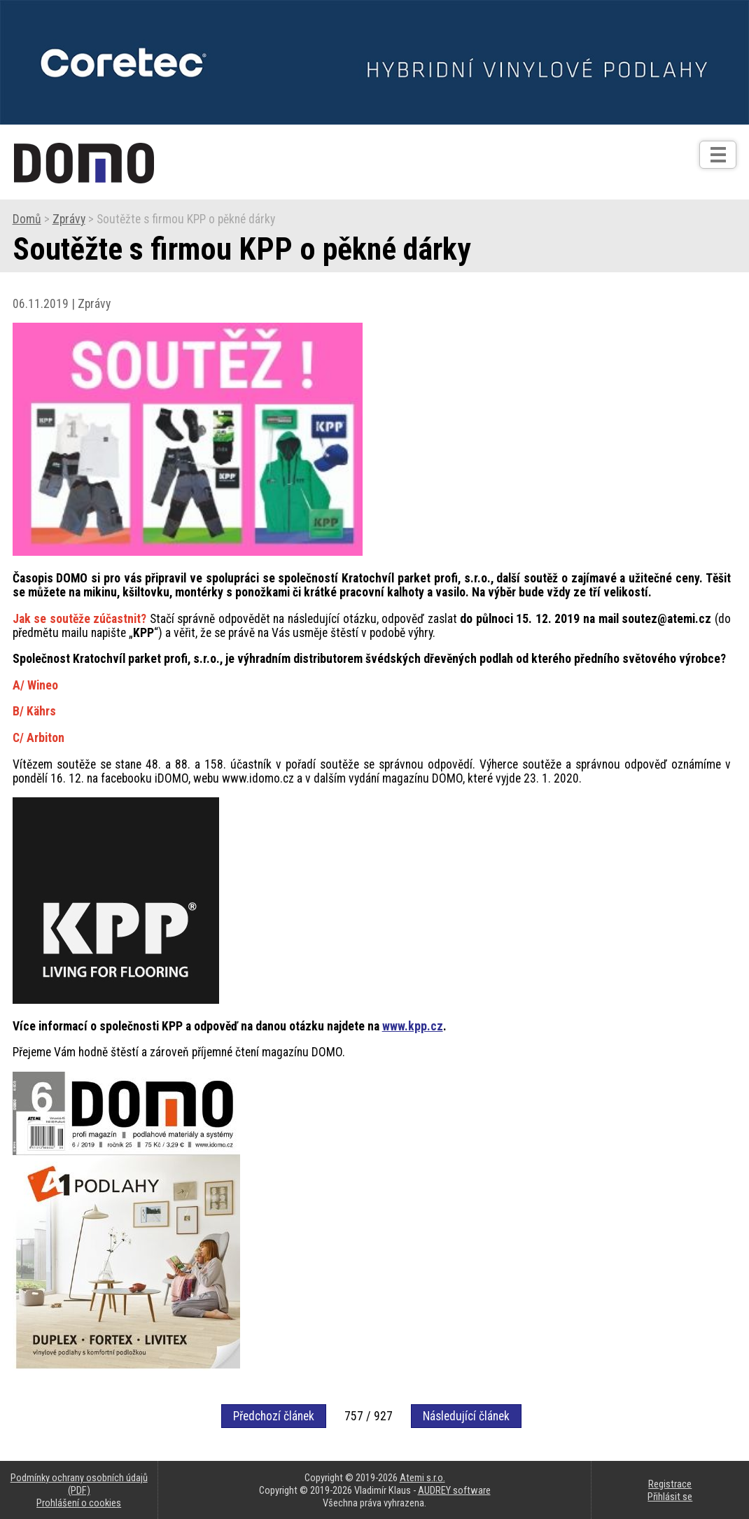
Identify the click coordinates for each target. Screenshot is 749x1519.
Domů (27, 219)
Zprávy (68, 219)
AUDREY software (454, 1490)
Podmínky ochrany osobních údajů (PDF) (79, 1484)
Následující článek (466, 1416)
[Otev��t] (717, 155)
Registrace (670, 1484)
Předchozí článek (273, 1416)
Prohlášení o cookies (78, 1503)
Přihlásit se (670, 1496)
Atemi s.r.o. (422, 1477)
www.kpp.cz (412, 1026)
